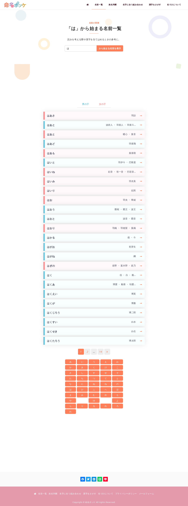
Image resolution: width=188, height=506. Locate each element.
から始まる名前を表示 (110, 48)
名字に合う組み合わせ (70, 493)
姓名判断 (53, 493)
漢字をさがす (89, 493)
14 (100, 351)
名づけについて (105, 493)
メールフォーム (146, 493)
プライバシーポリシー (126, 493)
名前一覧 (42, 493)
